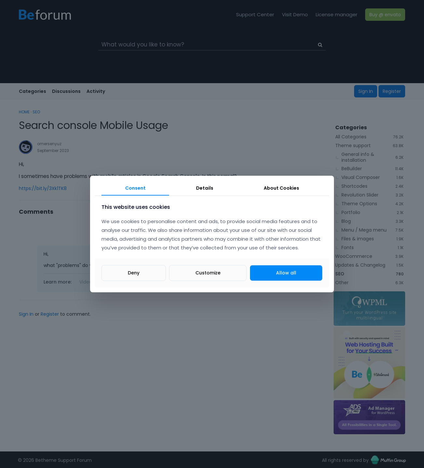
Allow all (286, 273)
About (281, 188)
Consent (135, 188)
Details (204, 188)
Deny (133, 273)
